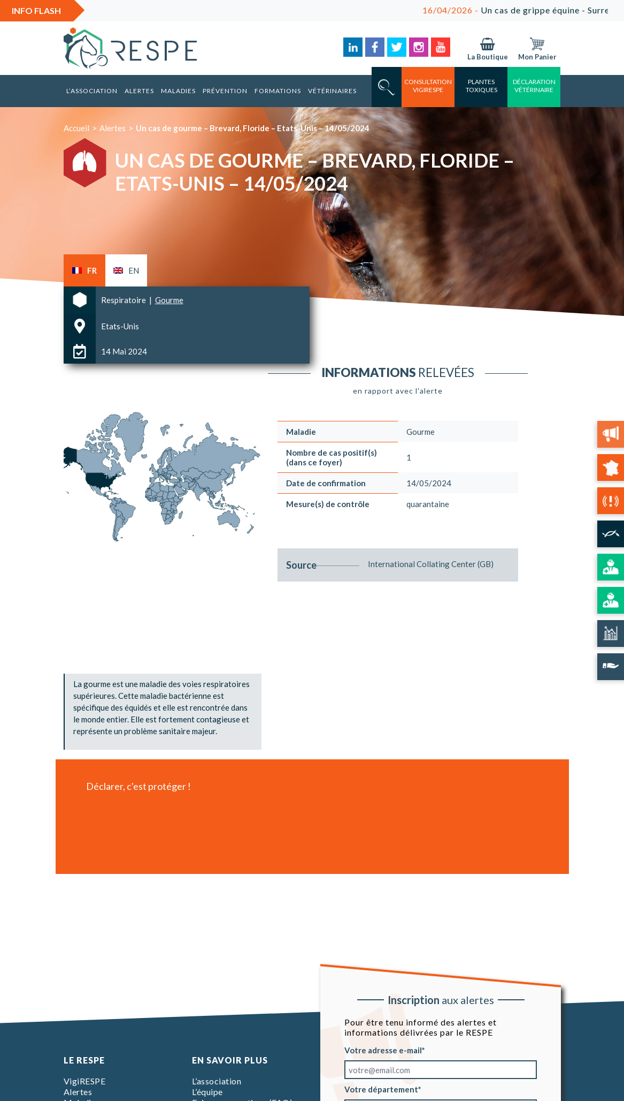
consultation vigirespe (428, 86)
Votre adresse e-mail (383, 1050)
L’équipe (207, 1092)
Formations (278, 91)
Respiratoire (124, 300)
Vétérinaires (332, 91)
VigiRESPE (85, 1081)
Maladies (178, 91)
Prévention (225, 91)
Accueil (76, 128)
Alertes (139, 91)
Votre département (381, 1089)
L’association (92, 91)
